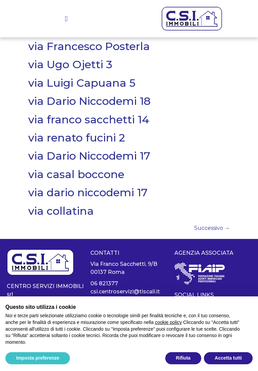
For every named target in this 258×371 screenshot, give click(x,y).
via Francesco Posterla (89, 46)
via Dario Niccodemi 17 (89, 155)
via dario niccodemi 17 (87, 192)
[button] (66, 18)
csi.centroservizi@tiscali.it (125, 291)
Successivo (212, 228)
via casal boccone (76, 174)
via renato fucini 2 (76, 137)
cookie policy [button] (168, 322)
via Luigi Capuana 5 (81, 82)
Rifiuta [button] (183, 358)
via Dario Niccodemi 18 (89, 101)
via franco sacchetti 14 (88, 119)
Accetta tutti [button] (228, 358)
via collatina (61, 210)
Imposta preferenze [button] (37, 358)
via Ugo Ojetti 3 (70, 64)
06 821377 (104, 283)
